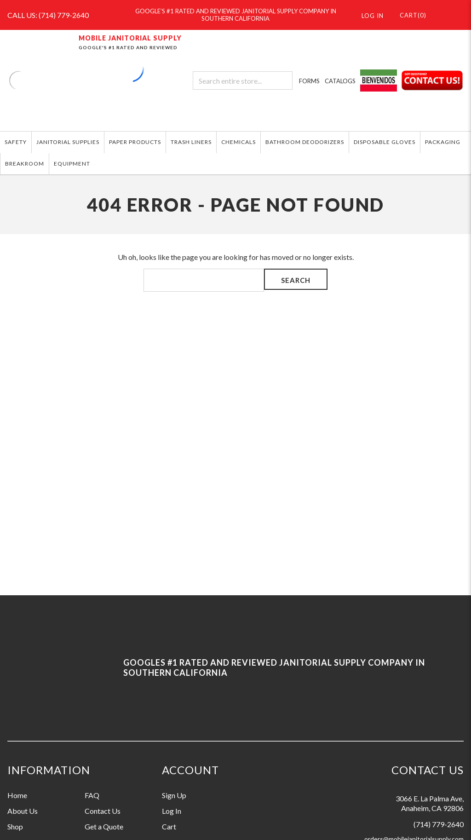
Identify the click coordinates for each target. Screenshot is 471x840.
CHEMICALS (238, 141)
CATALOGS (340, 81)
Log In (171, 810)
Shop (15, 826)
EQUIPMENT (72, 163)
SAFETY (16, 141)
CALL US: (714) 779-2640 (48, 15)
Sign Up (174, 795)
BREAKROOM (24, 163)
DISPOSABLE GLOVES (384, 141)
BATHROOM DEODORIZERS (304, 141)
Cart (169, 826)
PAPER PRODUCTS (135, 141)
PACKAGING (442, 141)
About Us (22, 810)
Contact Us (103, 810)
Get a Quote (104, 826)
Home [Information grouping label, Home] (17, 795)
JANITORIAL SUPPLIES (67, 141)
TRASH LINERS (191, 141)
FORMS (309, 81)
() (408, 15)
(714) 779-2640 (439, 824)
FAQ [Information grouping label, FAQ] (92, 795)
